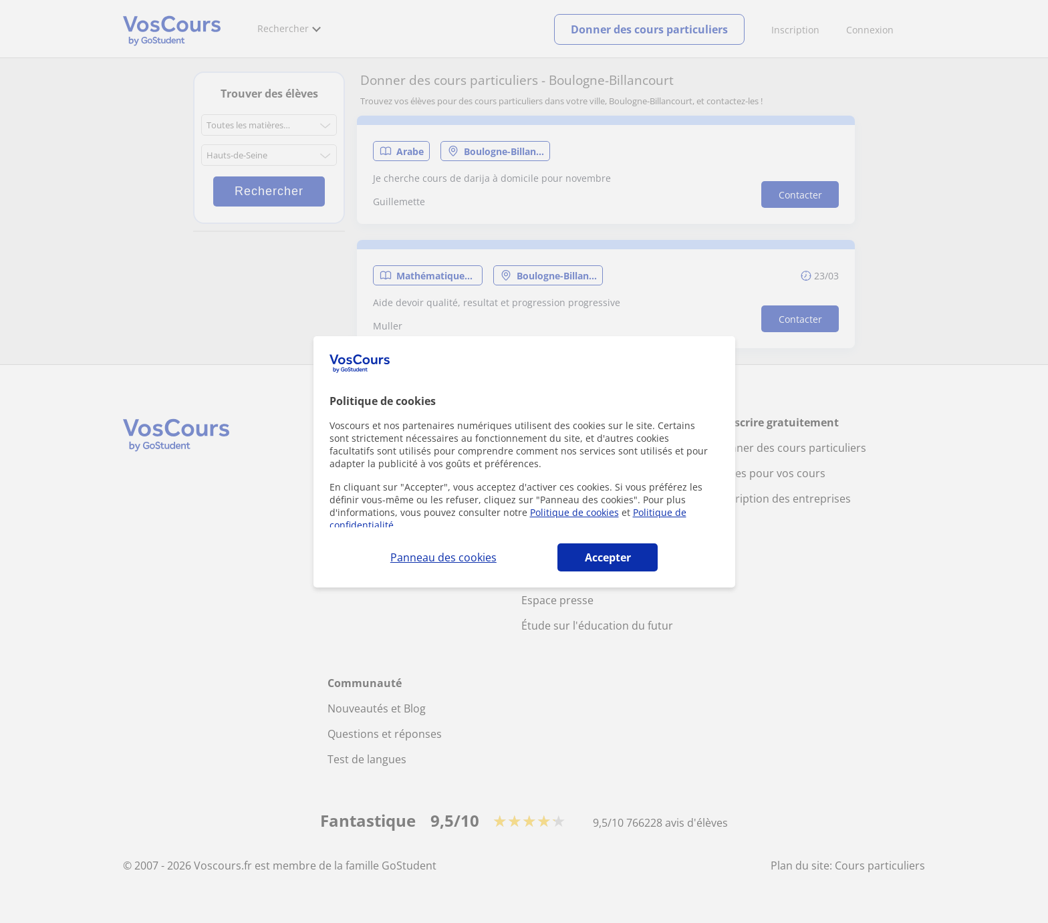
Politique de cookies (574, 512)
